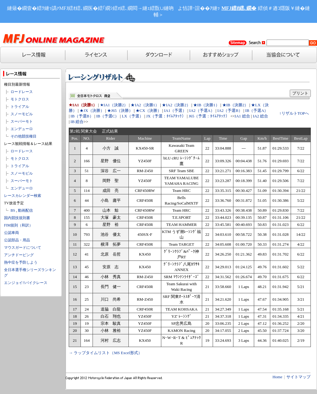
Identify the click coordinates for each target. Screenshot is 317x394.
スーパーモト (22, 121)
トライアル (20, 106)
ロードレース (22, 92)
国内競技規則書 (17, 218)
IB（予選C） (107, 116)
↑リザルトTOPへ (294, 113)
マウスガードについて (22, 247)
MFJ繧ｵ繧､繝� (238, 8)
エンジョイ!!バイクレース (25, 283)
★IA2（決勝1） (145, 105)
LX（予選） (132, 116)
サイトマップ (298, 377)
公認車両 (11, 233)
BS (13, 210)
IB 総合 (77, 121)
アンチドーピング (19, 255)
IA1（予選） (175, 110)
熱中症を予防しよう (20, 262)
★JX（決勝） (92, 110)
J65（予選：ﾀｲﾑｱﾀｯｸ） (209, 116)
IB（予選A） (256, 110)
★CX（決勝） (148, 110)
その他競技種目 (24, 136)
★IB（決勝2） (235, 105)
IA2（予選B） (229, 110)
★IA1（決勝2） (114, 105)
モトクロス (20, 99)
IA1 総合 (242, 116)
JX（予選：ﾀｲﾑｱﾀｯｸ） (166, 116)
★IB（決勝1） (206, 105)
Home (277, 377)
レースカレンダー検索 (22, 195)
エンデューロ (22, 129)
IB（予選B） (82, 116)
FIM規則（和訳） (18, 225)
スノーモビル (22, 114)
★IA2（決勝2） (176, 105)
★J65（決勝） (120, 110)
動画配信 (25, 210)
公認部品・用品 (17, 240)
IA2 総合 (260, 116)
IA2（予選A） (202, 110)
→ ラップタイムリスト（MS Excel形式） (105, 352)
